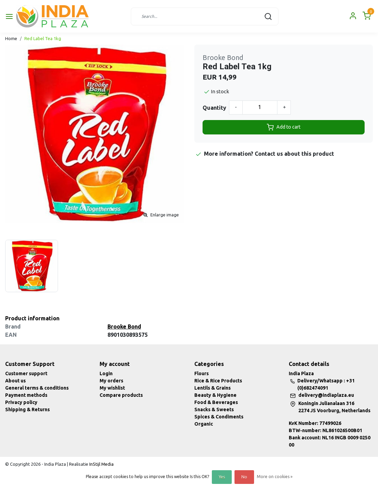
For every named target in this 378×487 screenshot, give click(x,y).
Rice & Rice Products (218, 380)
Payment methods (26, 395)
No (244, 477)
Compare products (121, 395)
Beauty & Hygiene (215, 395)
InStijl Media (101, 464)
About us (15, 380)
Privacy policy (21, 402)
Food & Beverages (216, 402)
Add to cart (283, 127)
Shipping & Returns (27, 409)
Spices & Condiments (218, 416)
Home (11, 38)
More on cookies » (275, 476)
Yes (222, 477)
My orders (111, 380)
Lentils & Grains (212, 388)
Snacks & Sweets (214, 409)
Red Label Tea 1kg (42, 38)
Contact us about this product (294, 154)
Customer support (26, 373)
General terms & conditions (37, 388)
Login (106, 373)
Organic (203, 424)
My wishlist (112, 388)
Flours (201, 373)
